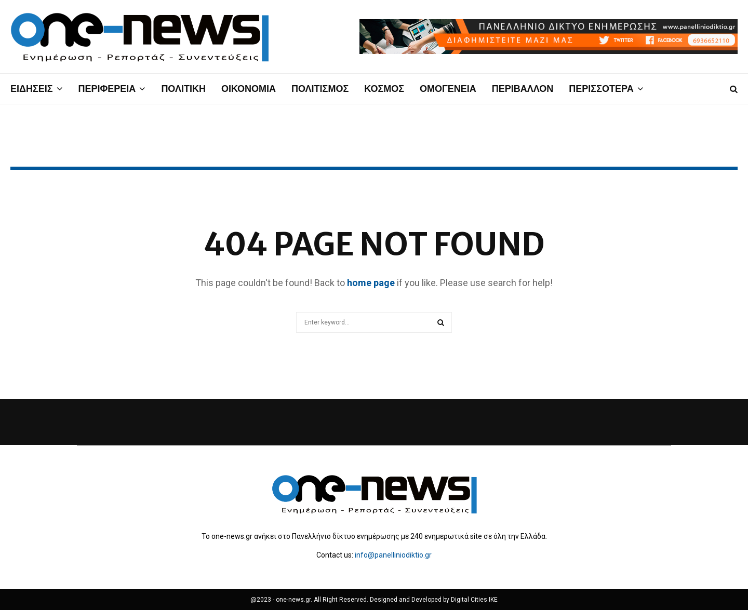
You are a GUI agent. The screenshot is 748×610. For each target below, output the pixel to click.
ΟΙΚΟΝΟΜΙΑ (248, 88)
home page (371, 282)
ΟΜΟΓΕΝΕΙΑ (448, 88)
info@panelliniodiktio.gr (393, 555)
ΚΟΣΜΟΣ (384, 88)
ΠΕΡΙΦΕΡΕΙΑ (107, 88)
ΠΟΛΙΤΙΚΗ (183, 88)
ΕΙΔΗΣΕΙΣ (31, 88)
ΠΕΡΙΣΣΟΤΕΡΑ (601, 88)
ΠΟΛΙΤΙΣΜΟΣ (320, 88)
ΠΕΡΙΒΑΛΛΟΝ (523, 88)
